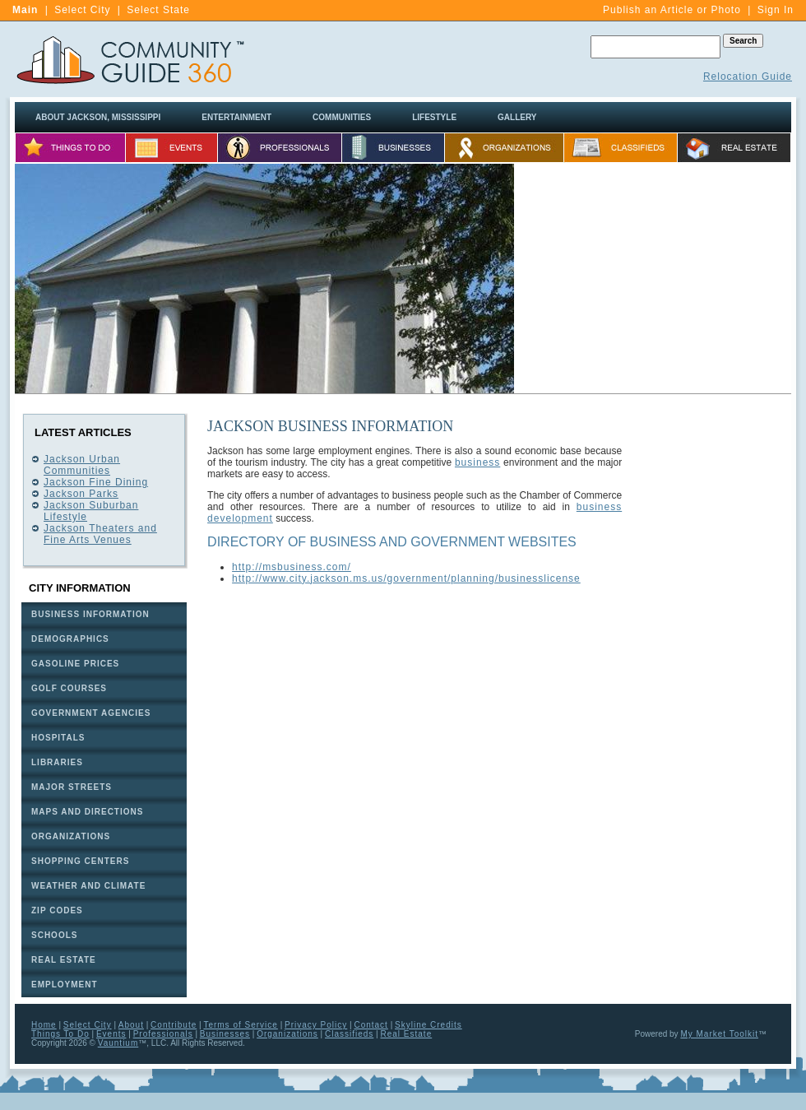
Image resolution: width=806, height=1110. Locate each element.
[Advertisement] (714, 661)
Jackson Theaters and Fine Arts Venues (100, 534)
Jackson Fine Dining (96, 482)
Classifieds (349, 1033)
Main (25, 10)
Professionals (163, 1033)
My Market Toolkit (719, 1033)
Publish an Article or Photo (672, 10)
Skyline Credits (428, 1024)
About (131, 1024)
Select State (158, 10)
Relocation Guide (747, 76)
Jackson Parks (81, 493)
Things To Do (60, 1033)
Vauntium (118, 1042)
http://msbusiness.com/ (291, 567)
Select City (82, 10)
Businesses (225, 1033)
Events (111, 1033)
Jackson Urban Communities (82, 464)
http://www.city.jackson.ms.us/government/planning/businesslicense (406, 578)
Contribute (174, 1024)
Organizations (287, 1033)
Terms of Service (240, 1024)
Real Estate (407, 1033)
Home (44, 1024)
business (477, 462)
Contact (370, 1024)
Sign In (775, 10)
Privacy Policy (316, 1024)
